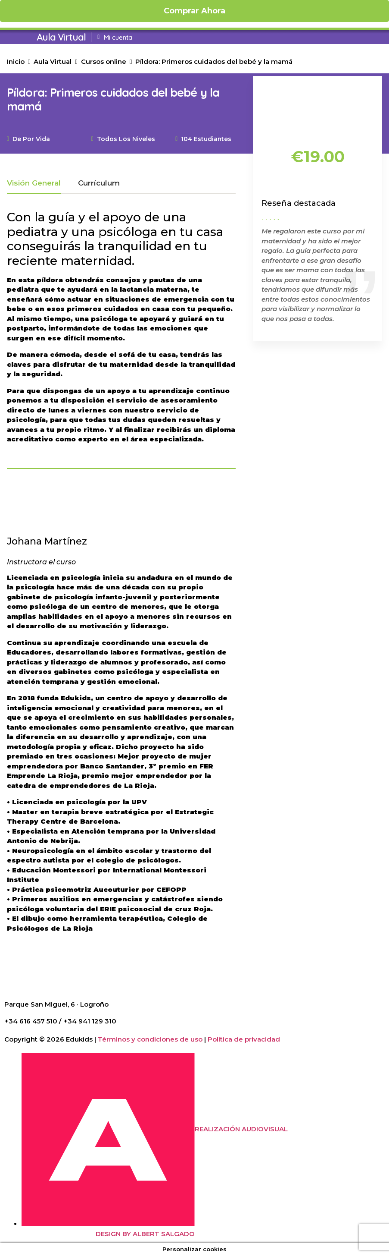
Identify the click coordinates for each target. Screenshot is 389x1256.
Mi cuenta (118, 37)
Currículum (99, 183)
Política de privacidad (244, 1039)
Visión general (34, 183)
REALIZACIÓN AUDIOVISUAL (241, 1129)
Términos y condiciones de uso (150, 1039)
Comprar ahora (194, 11)
